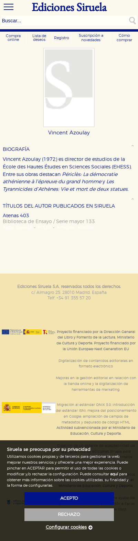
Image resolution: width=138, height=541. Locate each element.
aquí (114, 474)
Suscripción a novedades (91, 38)
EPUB (44, 227)
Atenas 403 (16, 215)
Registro (61, 38)
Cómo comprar (124, 38)
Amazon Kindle (74, 227)
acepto (69, 498)
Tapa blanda (17, 227)
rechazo (69, 514)
